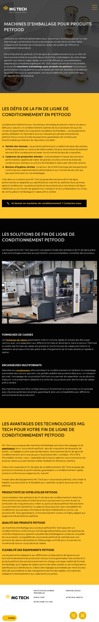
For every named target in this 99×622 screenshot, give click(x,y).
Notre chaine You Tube (43, 602)
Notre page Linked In (74, 597)
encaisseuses (23, 370)
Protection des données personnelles (44, 591)
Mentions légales (73, 590)
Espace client (39, 597)
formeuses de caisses (16, 340)
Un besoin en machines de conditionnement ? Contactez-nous (44, 203)
